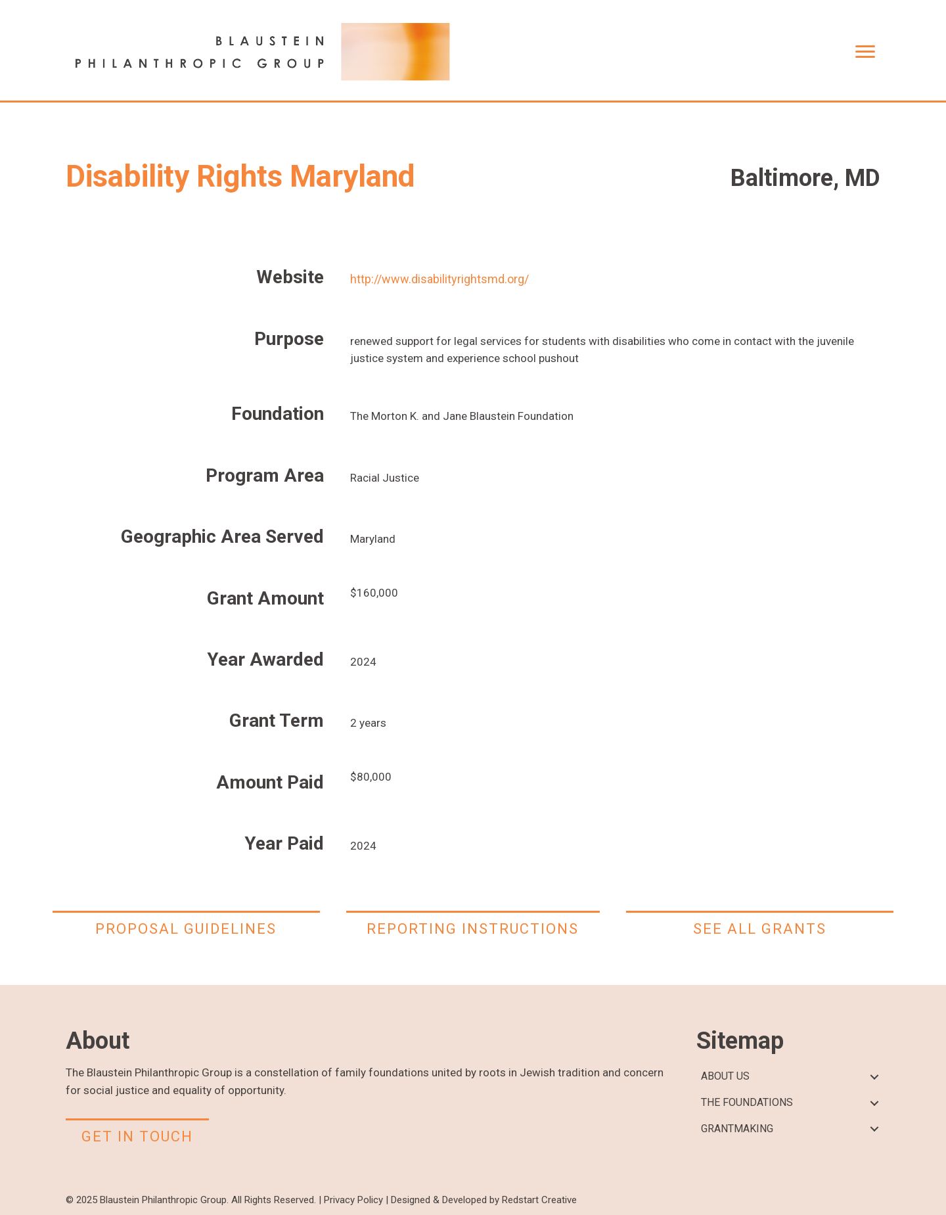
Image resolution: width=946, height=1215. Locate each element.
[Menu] (865, 52)
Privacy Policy (353, 1200)
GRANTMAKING (737, 1128)
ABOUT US (725, 1076)
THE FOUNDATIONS (747, 1102)
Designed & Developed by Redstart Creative (484, 1200)
